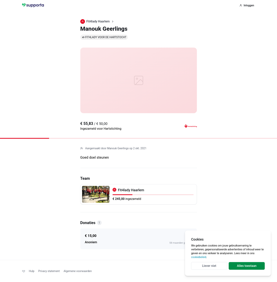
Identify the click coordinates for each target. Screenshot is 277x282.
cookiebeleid (198, 257)
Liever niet (209, 266)
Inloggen (246, 5)
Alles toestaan (246, 266)
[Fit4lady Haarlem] (139, 194)
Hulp (32, 271)
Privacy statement (49, 271)
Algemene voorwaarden (78, 271)
